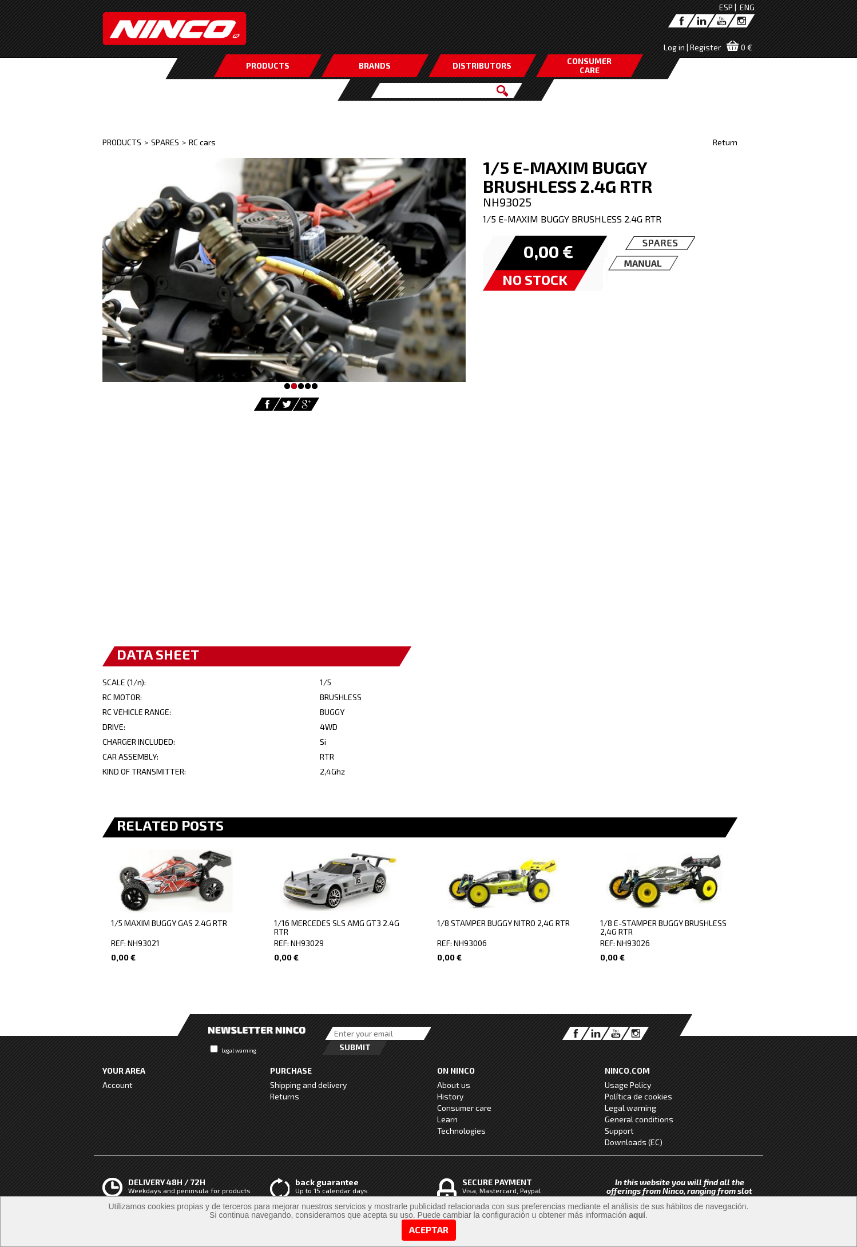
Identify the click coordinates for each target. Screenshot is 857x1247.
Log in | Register (692, 47)
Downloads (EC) (633, 1142)
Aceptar (429, 1229)
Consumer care (464, 1108)
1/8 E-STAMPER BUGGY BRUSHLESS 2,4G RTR (663, 927)
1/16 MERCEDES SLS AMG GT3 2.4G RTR (336, 927)
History (450, 1096)
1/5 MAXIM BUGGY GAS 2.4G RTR (169, 923)
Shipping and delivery (308, 1085)
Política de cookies (638, 1096)
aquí (637, 1215)
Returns (284, 1096)
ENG (747, 7)
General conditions (639, 1119)
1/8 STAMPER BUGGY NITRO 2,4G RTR (503, 923)
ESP (726, 7)
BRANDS (375, 65)
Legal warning (238, 1050)
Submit (355, 1047)
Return (725, 142)
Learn (447, 1119)
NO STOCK (535, 279)
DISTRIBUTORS (482, 65)
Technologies (461, 1130)
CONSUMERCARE (589, 65)
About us (453, 1085)
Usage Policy (628, 1085)
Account (117, 1085)
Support (619, 1130)
